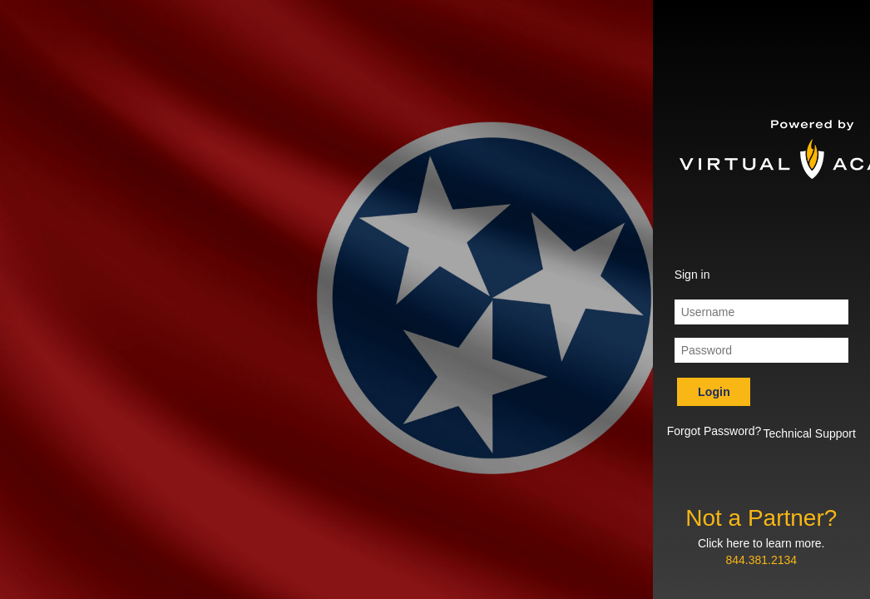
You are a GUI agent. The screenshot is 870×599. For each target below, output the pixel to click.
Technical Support (810, 433)
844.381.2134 (761, 560)
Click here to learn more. (761, 543)
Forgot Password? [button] (714, 431)
